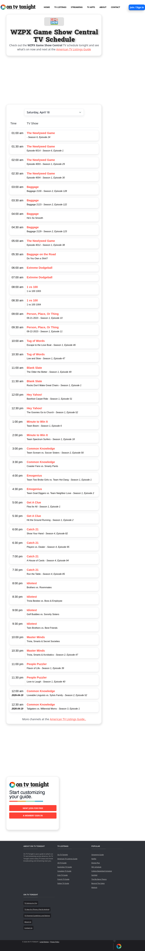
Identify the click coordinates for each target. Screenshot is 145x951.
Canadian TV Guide (64, 871)
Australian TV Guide (64, 867)
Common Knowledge (41, 448)
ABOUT (103, 7)
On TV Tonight (62, 855)
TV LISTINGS (60, 7)
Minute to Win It (37, 421)
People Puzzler (37, 664)
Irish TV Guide (62, 875)
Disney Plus (95, 863)
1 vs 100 (32, 287)
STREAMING (77, 7)
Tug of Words (36, 340)
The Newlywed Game (41, 133)
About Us (27, 922)
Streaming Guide (97, 855)
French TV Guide (63, 879)
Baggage (33, 186)
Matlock (94, 887)
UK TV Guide (62, 863)
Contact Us (28, 928)
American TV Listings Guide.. (68, 719)
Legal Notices (44, 942)
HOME (47, 7)
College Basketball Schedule (101, 871)
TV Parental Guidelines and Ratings (37, 915)
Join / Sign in (137, 7)
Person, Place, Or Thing (43, 313)
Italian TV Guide (63, 883)
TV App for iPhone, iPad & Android (36, 909)
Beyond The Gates (98, 883)
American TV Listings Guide (73, 49)
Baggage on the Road (41, 254)
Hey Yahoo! (34, 394)
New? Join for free (33, 808)
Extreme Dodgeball (39, 267)
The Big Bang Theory (99, 879)
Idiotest (32, 583)
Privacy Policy (54, 942)
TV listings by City (30, 903)
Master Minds (36, 637)
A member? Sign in (33, 815)
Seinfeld (94, 875)
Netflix (93, 859)
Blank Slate (34, 367)
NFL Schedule (96, 867)
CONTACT (115, 7)
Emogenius (34, 475)
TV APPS (91, 7)
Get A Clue (34, 502)
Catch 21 (33, 529)
